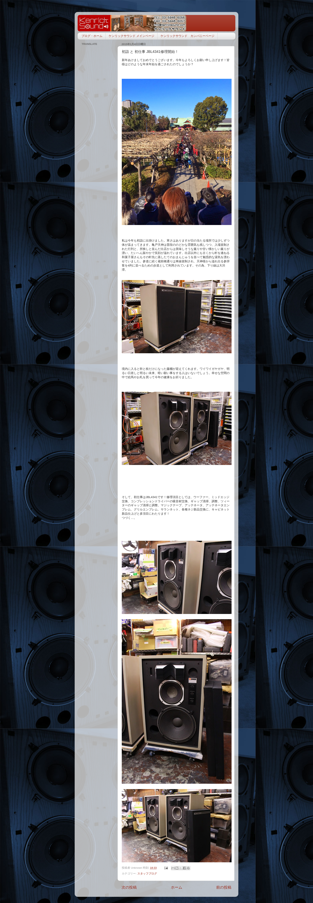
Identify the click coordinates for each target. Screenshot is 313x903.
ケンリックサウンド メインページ (131, 36)
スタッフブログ (147, 873)
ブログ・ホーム (91, 36)
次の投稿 (129, 887)
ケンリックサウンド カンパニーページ (187, 36)
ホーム (176, 887)
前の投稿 (223, 887)
